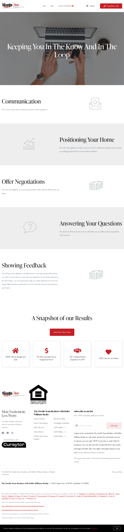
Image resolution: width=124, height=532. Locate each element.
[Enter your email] (92, 425)
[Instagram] (12, 433)
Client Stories (38, 431)
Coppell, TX (62, 496)
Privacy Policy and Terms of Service (91, 452)
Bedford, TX (12, 496)
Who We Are (39, 427)
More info (94, 528)
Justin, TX (14, 498)
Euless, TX (20, 496)
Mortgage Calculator (61, 423)
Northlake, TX (6, 498)
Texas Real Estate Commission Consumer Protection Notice (20, 510)
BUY (52, 6)
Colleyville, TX (92, 494)
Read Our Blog (59, 418)
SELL (44, 6)
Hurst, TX (26, 496)
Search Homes (39, 418)
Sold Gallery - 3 (60, 436)
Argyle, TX (33, 496)
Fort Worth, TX (71, 496)
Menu (90, 6)
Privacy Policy (117, 472)
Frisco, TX (21, 498)
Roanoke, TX (54, 496)
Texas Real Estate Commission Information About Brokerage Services (23, 506)
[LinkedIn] (8, 433)
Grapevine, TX (102, 494)
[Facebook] (3, 433)
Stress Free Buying (40, 423)
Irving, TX (111, 496)
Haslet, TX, (80, 496)
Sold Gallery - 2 (60, 431)
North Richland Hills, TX (91, 496)
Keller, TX (111, 494)
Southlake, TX (83, 494)
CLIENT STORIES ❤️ (66, 6)
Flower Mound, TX (43, 496)
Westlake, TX (104, 496)
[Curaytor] (14, 447)
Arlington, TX (32, 498)
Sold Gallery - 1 (60, 427)
